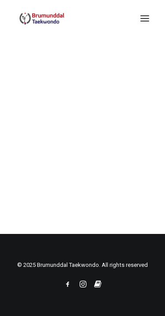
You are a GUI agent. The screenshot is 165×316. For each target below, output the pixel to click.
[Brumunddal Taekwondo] (49, 18)
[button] (145, 18)
